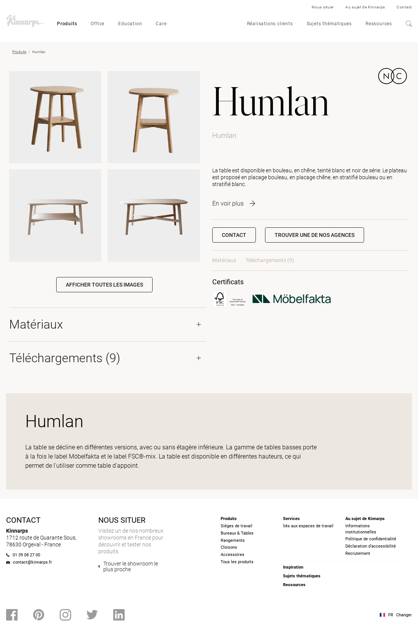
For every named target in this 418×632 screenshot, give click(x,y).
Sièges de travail (236, 525)
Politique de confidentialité (370, 538)
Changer (404, 615)
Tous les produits (237, 561)
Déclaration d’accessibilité (370, 546)
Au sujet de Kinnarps (365, 7)
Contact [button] (234, 235)
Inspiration (293, 567)
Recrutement (357, 553)
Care (161, 23)
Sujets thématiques (329, 23)
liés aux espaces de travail (308, 525)
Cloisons (229, 547)
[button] (314, 235)
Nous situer (323, 7)
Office (97, 23)
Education (130, 23)
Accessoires (232, 554)
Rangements (233, 540)
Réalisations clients (270, 23)
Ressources (379, 23)
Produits (67, 23)
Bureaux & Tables (237, 533)
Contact (404, 7)
